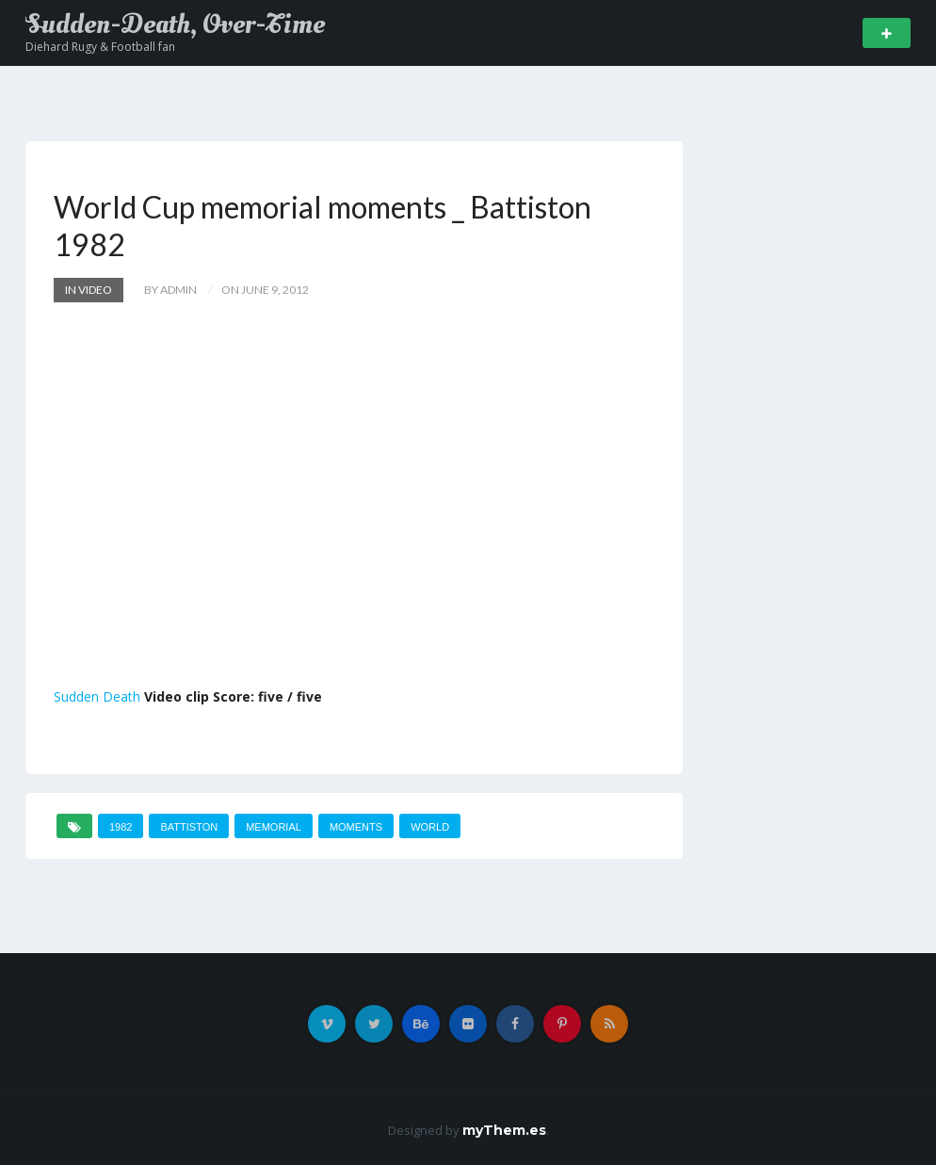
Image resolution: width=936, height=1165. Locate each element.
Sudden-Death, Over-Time (175, 24)
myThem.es (504, 1130)
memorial (273, 827)
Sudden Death (97, 696)
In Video (88, 290)
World (430, 827)
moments (356, 827)
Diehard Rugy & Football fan (100, 47)
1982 (120, 827)
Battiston (189, 827)
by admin (170, 290)
